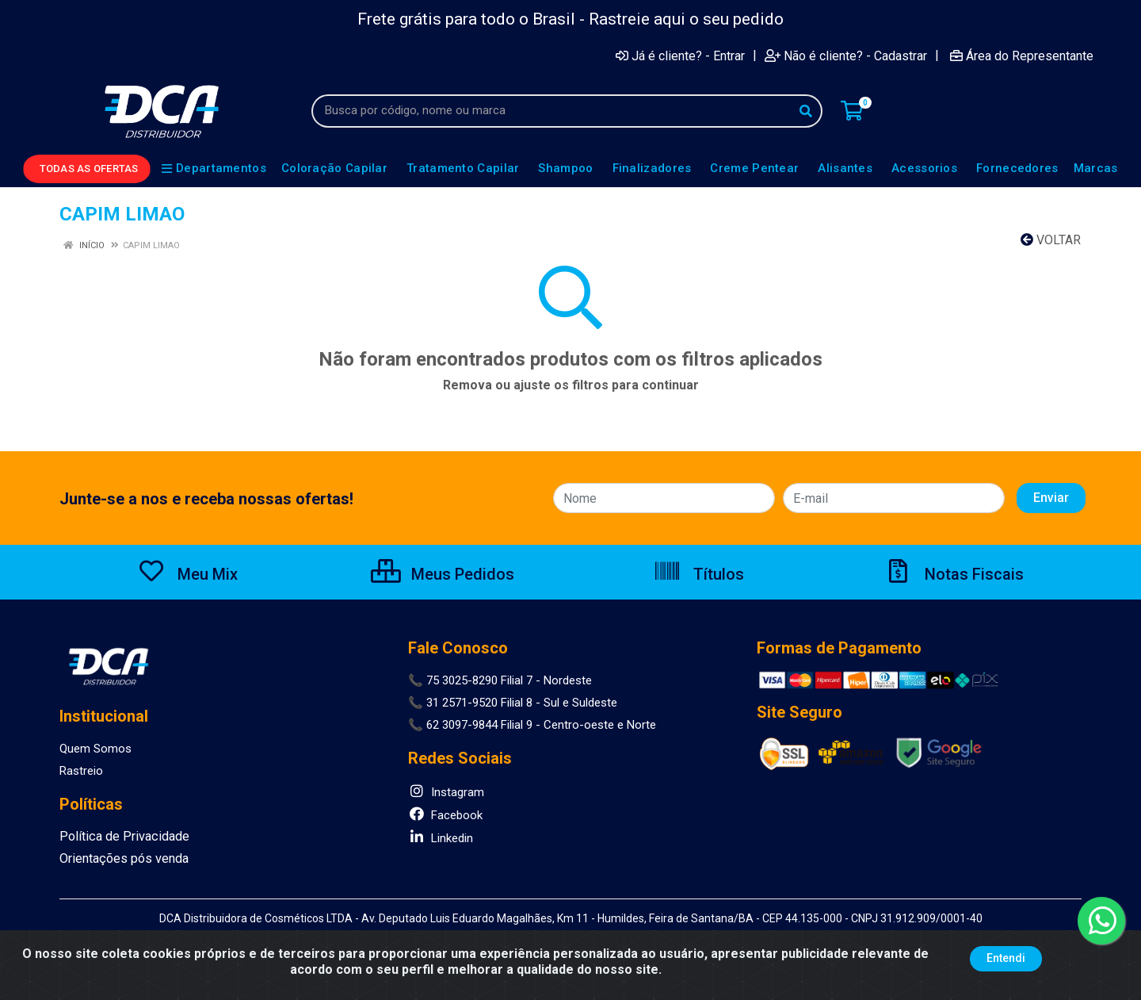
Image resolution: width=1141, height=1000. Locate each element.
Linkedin (440, 838)
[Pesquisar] (805, 111)
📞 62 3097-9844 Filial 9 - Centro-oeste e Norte (532, 725)
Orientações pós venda (119, 859)
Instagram (446, 792)
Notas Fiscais (954, 574)
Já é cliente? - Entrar (680, 55)
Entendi (1005, 958)
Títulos (698, 574)
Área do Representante (1021, 55)
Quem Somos (95, 748)
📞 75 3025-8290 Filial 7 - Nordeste (500, 680)
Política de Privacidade (117, 837)
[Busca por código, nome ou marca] (550, 111)
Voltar (1051, 239)
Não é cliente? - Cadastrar (846, 55)
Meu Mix (187, 574)
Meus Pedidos (442, 574)
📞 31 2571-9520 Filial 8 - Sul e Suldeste (512, 702)
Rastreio (81, 771)
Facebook (445, 815)
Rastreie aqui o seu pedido (686, 19)
